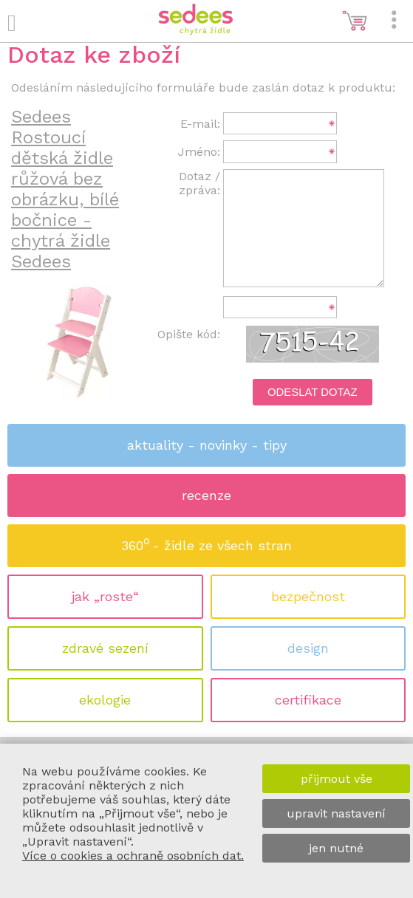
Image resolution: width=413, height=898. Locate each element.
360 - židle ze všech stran (206, 541)
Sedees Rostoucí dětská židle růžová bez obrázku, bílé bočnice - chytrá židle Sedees (65, 189)
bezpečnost (308, 596)
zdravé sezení (105, 648)
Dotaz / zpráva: (199, 183)
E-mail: (200, 124)
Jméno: (199, 152)
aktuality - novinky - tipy (207, 445)
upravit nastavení (336, 813)
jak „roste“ (105, 596)
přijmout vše (336, 779)
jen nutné (336, 848)
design (308, 648)
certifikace (308, 699)
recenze (206, 495)
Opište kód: (188, 334)
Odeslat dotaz (312, 392)
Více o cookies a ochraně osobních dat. (133, 856)
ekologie (105, 699)
